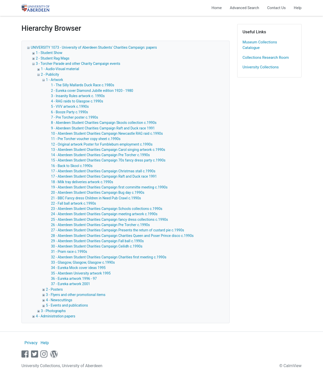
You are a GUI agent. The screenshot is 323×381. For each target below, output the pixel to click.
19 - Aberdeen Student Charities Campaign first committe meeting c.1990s (109, 187)
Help (298, 8)
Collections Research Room (266, 57)
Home (216, 8)
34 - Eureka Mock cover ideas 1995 (78, 268)
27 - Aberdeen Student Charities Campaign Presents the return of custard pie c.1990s (117, 230)
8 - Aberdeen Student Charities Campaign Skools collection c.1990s (103, 123)
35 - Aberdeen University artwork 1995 (81, 273)
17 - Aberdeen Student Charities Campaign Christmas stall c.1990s (103, 171)
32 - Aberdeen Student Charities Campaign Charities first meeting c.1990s (108, 257)
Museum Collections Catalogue (260, 45)
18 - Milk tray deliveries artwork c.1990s (82, 182)
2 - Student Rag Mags (52, 58)
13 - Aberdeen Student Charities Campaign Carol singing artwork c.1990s (108, 150)
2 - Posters (54, 289)
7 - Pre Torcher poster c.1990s (74, 117)
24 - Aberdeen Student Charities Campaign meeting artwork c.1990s (104, 214)
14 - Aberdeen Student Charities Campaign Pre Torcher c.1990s (100, 155)
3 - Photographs (53, 311)
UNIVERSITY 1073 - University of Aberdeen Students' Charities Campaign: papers (94, 47)
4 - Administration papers (55, 316)
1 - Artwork (54, 80)
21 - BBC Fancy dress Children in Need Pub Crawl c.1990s (96, 198)
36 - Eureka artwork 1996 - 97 (74, 279)
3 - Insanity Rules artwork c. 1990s (78, 96)
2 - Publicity (50, 74)
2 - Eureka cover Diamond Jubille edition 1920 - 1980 (92, 91)
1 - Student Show (49, 53)
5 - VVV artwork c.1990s (70, 106)
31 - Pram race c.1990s (69, 252)
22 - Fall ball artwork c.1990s (73, 203)
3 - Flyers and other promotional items (75, 295)
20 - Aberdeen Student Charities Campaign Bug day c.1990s (97, 192)
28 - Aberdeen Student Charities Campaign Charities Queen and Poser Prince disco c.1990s (122, 236)
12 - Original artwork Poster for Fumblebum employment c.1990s (101, 144)
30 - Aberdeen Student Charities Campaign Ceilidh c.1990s (96, 246)
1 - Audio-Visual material (60, 69)
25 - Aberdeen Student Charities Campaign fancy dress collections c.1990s (109, 219)
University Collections (261, 67)
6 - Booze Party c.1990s (69, 112)
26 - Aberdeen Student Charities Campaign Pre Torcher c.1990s (100, 225)
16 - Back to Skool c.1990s (72, 166)
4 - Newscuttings (59, 300)
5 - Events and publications (67, 305)
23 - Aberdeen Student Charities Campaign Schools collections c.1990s (106, 209)
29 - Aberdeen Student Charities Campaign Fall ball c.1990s (97, 241)
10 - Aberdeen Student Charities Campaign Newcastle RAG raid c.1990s (107, 133)
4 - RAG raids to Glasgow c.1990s (77, 101)
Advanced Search (244, 8)
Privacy (31, 342)
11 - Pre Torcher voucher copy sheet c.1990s (85, 139)
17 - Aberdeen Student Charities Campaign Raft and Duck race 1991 (104, 176)
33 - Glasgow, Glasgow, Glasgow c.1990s (83, 262)
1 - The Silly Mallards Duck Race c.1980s (82, 85)
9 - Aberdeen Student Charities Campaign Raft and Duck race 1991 (103, 128)
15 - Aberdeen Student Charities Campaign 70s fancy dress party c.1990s (108, 160)
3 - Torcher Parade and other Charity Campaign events (78, 64)
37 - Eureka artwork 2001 (70, 284)
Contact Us (276, 8)
